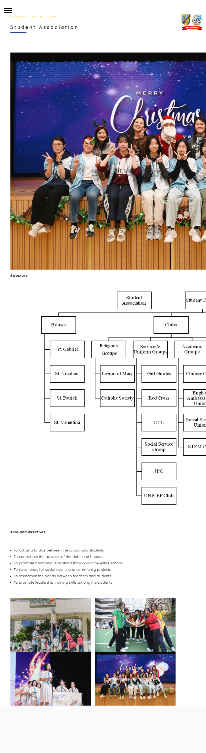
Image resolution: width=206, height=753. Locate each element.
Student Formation (32, 16)
